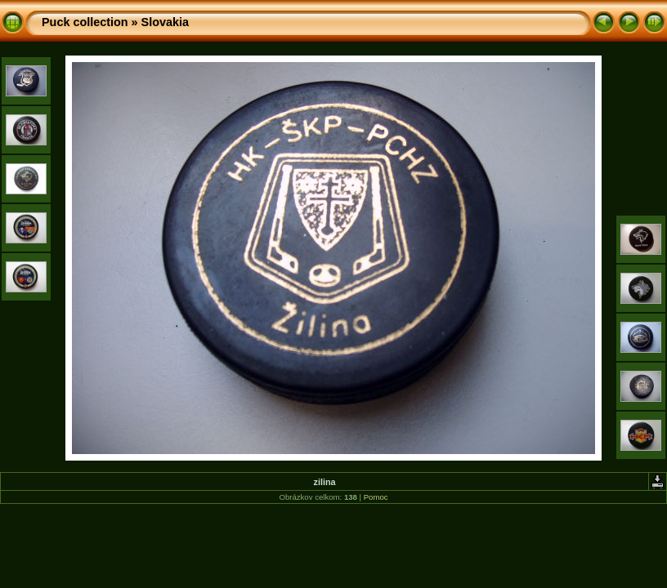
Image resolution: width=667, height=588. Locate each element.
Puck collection (85, 22)
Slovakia (165, 22)
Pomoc (376, 496)
